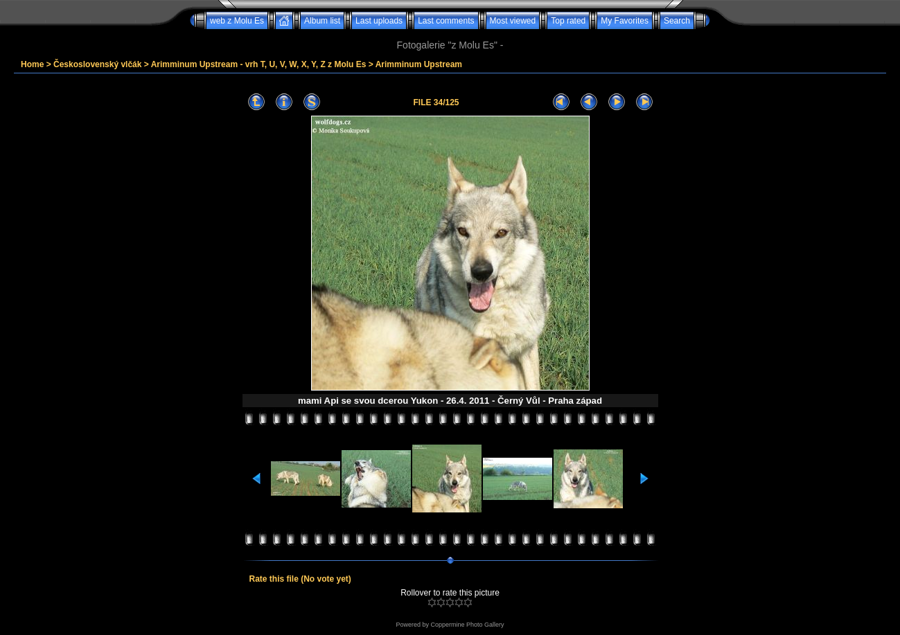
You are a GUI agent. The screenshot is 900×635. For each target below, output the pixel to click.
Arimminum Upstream (419, 64)
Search (677, 21)
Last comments (446, 21)
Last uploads (379, 21)
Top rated (568, 21)
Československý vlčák (97, 64)
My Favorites (624, 21)
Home (32, 64)
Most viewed (513, 21)
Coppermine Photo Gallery (467, 624)
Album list (322, 21)
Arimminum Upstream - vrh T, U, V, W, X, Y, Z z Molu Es (259, 64)
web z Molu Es (237, 21)
